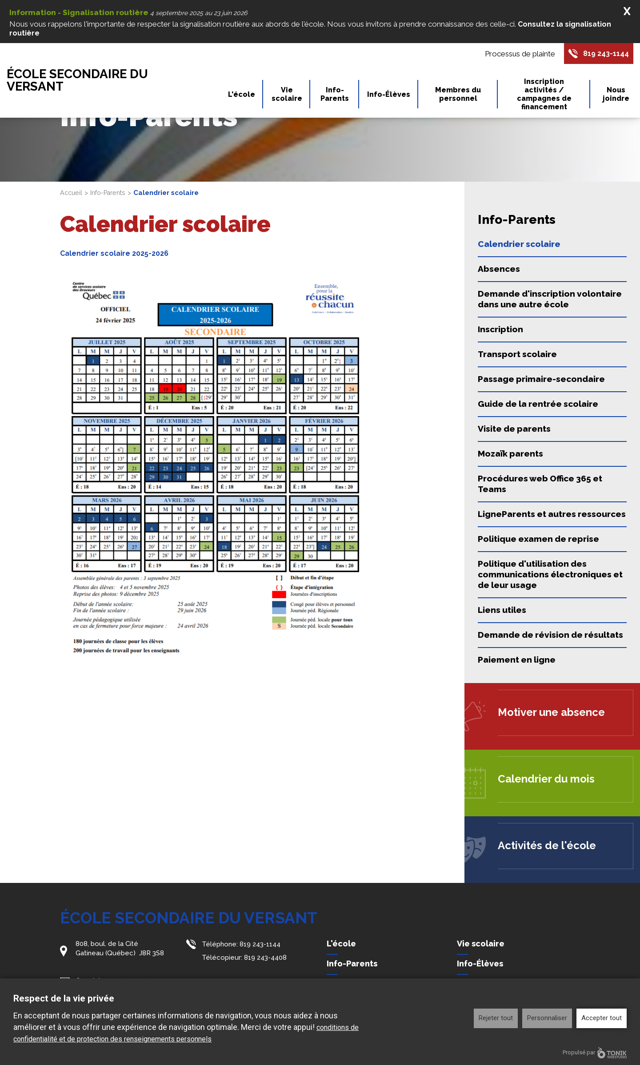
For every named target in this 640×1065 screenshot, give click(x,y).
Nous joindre (616, 95)
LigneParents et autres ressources (552, 514)
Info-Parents (334, 95)
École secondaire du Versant (88, 81)
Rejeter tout (496, 1018)
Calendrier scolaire (519, 244)
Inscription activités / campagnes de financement (544, 95)
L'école (241, 95)
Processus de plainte (515, 54)
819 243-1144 (604, 54)
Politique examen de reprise (538, 539)
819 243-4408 (265, 957)
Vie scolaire (287, 95)
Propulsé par (595, 1052)
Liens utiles (502, 610)
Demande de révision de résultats (550, 635)
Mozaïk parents (510, 453)
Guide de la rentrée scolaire (538, 404)
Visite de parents (514, 428)
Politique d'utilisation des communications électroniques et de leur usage (550, 574)
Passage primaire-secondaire (541, 379)
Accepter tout (601, 1018)
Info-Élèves (388, 95)
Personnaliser (547, 1018)
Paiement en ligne (517, 659)
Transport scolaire (517, 354)
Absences (499, 269)
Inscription (500, 329)
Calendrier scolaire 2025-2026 (117, 253)
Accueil (72, 193)
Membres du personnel (458, 95)
